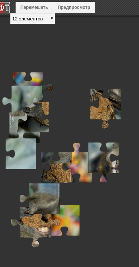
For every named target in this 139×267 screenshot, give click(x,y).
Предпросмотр (74, 7)
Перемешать (34, 7)
